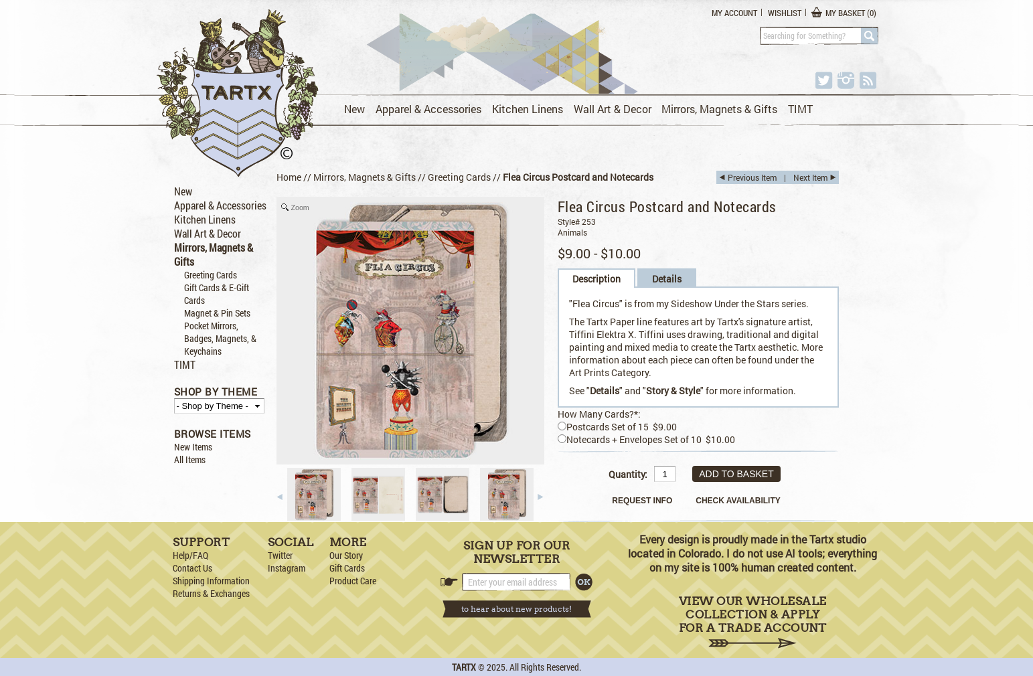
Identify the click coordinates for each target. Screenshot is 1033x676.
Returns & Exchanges (211, 593)
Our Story (346, 555)
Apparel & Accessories (428, 109)
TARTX (464, 667)
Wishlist (784, 13)
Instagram (286, 568)
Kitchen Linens (527, 109)
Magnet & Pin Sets (217, 313)
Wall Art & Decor (612, 109)
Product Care (352, 580)
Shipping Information (211, 580)
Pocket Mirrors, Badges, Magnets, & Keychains (220, 338)
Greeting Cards (210, 274)
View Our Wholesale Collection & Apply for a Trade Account (753, 621)
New (354, 109)
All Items (190, 459)
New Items (193, 446)
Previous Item (752, 177)
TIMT (800, 109)
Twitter (280, 555)
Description (596, 278)
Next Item (810, 177)
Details (667, 278)
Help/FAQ (190, 555)
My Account (734, 13)
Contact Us (192, 568)
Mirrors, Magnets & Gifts (719, 109)
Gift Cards (347, 568)
